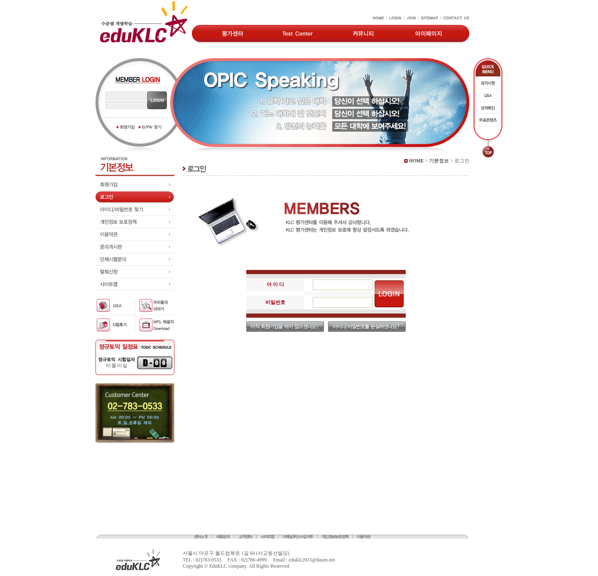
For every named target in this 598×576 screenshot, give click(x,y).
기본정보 (439, 161)
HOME (414, 161)
